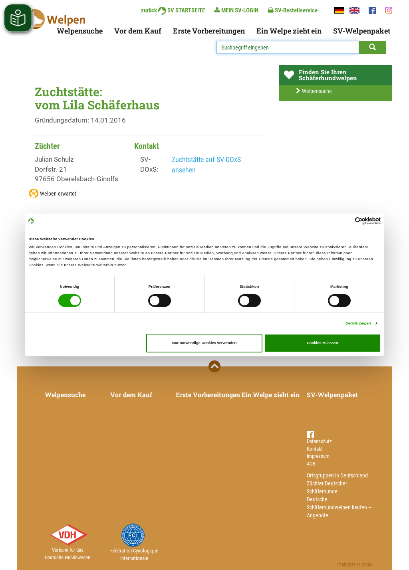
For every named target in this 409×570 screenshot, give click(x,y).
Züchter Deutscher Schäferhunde (327, 487)
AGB (311, 464)
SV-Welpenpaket (361, 31)
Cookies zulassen (322, 343)
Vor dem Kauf (137, 31)
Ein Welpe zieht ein (289, 31)
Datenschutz (319, 441)
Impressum (318, 456)
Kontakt (315, 449)
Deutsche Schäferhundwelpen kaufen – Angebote (339, 507)
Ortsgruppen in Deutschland (337, 475)
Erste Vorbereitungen (209, 31)
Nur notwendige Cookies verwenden (204, 343)
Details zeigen (358, 323)
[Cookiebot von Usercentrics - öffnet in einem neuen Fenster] (346, 221)
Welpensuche (80, 31)
